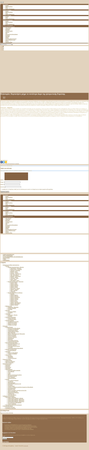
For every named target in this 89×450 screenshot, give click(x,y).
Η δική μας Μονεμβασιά (8, 407)
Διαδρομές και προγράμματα (8, 397)
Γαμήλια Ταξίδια (8, 361)
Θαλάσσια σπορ (8, 307)
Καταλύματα (7, 366)
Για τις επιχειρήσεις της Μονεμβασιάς (13, 258)
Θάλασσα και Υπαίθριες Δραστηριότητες (11, 266)
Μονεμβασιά (5, 4)
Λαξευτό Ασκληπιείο (12, 337)
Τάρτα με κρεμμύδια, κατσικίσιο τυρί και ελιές (17, 391)
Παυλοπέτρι (10, 340)
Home (4, 97)
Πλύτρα (7, 41)
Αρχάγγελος (7, 28)
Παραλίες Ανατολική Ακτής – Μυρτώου (16, 268)
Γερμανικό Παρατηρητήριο (13, 343)
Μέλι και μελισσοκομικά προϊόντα (15, 376)
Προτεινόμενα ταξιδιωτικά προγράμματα (13, 406)
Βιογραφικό (10, 357)
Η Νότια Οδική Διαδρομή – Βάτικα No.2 (16, 401)
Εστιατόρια (7, 367)
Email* (7, 438)
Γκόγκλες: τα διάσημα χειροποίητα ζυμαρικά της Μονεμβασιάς (20, 388)
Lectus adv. (26, 447)
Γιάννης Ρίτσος (8, 356)
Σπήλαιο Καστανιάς (12, 319)
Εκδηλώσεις (7, 353)
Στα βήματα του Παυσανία (13, 330)
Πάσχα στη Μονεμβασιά (13, 354)
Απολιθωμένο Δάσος (12, 320)
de (3, 48)
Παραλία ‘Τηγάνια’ (14, 287)
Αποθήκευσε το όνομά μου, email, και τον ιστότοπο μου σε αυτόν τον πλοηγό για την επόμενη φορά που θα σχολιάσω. (27, 190)
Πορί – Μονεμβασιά (14, 276)
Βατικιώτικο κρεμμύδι (12, 377)
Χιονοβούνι (10, 314)
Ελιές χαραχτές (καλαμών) (13, 381)
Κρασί (9, 375)
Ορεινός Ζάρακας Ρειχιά (10, 39)
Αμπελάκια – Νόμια (14, 279)
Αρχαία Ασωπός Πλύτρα (13, 332)
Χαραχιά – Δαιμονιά (14, 290)
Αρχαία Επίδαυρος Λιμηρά (13, 333)
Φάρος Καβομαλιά (11, 334)
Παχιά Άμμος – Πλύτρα (15, 289)
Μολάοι (7, 37)
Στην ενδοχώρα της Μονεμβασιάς (14, 404)
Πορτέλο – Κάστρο (14, 278)
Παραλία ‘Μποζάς (14, 288)
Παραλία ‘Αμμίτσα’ (14, 300)
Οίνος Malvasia (11, 373)
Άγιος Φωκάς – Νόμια (14, 282)
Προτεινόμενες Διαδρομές (10, 398)
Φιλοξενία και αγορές (7, 365)
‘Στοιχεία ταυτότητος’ (12, 359)
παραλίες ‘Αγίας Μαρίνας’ (15, 304)
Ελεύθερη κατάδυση (12, 309)
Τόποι (6, 7)
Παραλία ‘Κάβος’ (13, 284)
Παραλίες (7, 267)
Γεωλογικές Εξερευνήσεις (10, 318)
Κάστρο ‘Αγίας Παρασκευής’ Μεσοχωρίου (16, 335)
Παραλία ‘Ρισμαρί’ (14, 303)
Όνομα (2, 183)
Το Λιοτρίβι (10, 348)
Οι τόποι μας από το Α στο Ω (8, 26)
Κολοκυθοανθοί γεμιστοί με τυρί (14, 385)
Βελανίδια (7, 29)
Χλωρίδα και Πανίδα (9, 322)
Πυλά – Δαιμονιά (13, 292)
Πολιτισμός (5, 327)
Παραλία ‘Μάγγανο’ (14, 297)
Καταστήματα (8, 368)
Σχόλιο (2, 181)
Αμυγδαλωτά (10, 383)
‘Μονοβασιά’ (10, 358)
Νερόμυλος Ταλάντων (12, 338)
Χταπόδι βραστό (11, 387)
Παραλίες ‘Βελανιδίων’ (15, 305)
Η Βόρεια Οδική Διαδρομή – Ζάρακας (15, 399)
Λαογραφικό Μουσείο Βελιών (14, 347)
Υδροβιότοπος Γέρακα (12, 324)
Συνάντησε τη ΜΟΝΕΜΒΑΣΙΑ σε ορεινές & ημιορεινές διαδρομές (18, 426)
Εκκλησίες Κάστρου (12, 351)
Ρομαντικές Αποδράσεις (10, 363)
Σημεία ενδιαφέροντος (9, 8)
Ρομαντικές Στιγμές (7, 360)
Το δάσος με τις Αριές (12, 326)
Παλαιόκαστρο (11, 339)
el (3, 46)
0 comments (17, 163)
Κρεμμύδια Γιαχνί (11, 390)
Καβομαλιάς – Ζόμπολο (12, 316)
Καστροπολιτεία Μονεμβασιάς (11, 34)
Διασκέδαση (7, 369)
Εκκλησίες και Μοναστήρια (10, 350)
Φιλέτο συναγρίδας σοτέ (13, 393)
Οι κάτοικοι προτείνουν (10, 408)
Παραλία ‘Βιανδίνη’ (14, 286)
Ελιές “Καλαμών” (11, 378)
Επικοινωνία (6, 261)
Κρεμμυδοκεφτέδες (12, 389)
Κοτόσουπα (10, 386)
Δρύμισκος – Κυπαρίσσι (15, 272)
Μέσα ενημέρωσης (8, 257)
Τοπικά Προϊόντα (8, 370)
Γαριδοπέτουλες (11, 395)
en (3, 47)
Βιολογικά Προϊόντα (12, 379)
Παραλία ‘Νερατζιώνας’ (15, 298)
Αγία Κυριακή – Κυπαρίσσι (15, 269)
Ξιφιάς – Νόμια (13, 280)
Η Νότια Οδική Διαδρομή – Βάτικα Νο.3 (16, 403)
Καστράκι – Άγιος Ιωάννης (15, 275)
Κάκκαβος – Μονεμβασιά (15, 277)
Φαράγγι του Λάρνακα (12, 325)
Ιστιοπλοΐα (10, 310)
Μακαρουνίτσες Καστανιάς (13, 394)
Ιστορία (6, 5)
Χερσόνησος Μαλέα (12, 313)
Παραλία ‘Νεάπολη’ (14, 299)
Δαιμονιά (7, 32)
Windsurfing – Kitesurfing (13, 308)
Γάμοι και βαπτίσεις (9, 364)
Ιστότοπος (2, 188)
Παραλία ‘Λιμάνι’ (14, 285)
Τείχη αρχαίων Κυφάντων (13, 341)
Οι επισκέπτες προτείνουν (10, 409)
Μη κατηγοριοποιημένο (10, 163)
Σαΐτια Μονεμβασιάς (12, 396)
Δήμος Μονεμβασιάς (8, 256)
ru (3, 49)
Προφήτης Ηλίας (8, 42)
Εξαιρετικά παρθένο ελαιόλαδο (14, 371)
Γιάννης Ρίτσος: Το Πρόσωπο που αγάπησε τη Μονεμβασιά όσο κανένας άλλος (20, 427)
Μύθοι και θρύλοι (8, 6)
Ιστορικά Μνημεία (9, 328)
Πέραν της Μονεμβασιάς (8, 25)
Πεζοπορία (7, 312)
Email (2, 186)
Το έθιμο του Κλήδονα (12, 355)
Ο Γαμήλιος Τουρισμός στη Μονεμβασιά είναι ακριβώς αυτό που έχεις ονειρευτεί (21, 428)
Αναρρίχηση (7, 315)
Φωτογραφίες (6, 259)
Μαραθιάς (7, 36)
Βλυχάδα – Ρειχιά (13, 273)
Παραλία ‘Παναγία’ (14, 306)
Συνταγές (7, 380)
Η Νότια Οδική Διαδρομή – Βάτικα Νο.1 (16, 400)
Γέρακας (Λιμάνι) (8, 31)
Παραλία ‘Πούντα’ (14, 296)
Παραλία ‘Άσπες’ (13, 302)
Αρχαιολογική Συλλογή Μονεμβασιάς (15, 349)
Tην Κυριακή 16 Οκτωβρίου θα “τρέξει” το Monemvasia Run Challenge (19, 430)
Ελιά (6, 33)
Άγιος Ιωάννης (8, 27)
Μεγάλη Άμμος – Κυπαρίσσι (16, 270)
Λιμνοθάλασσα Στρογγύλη (13, 323)
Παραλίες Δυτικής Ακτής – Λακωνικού (15, 283)
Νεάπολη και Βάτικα (7, 9)
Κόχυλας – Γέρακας (14, 274)
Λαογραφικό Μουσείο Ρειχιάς (14, 345)
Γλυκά (9, 374)
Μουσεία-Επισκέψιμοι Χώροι (11, 344)
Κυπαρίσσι (7, 35)
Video (4, 260)
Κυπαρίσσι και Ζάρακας (8, 19)
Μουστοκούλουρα (11, 384)
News (4, 98)
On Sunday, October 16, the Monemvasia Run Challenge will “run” (18, 429)
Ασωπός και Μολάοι (7, 15)
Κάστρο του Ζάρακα (12, 336)
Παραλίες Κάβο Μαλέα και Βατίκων (15, 294)
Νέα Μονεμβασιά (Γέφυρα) (10, 38)
